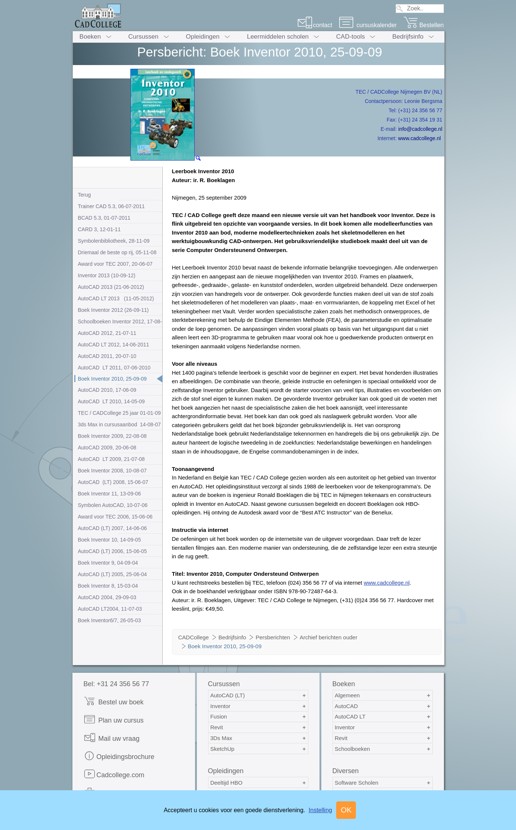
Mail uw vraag (112, 737)
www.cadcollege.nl (419, 138)
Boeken (90, 36)
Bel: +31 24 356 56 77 (116, 684)
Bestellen (423, 25)
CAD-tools (350, 36)
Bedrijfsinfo (407, 36)
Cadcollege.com (114, 774)
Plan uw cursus (114, 719)
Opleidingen (203, 36)
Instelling (320, 810)
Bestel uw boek (114, 701)
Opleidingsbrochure (119, 755)
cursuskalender (368, 25)
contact (314, 25)
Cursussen (143, 36)
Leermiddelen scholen (278, 36)
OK (346, 810)
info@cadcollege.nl (420, 129)
